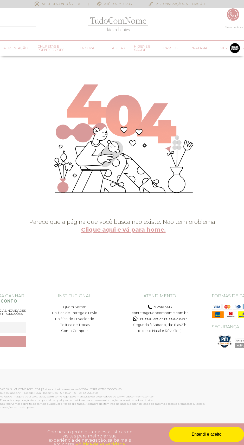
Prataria (199, 48)
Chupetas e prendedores (51, 48)
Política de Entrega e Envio (74, 313)
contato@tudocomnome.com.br (160, 313)
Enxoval (88, 48)
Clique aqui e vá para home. (123, 229)
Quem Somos (74, 307)
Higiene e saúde (142, 48)
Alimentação (15, 48)
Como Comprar (74, 331)
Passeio (170, 48)
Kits (223, 48)
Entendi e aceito (207, 434)
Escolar (116, 48)
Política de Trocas (74, 325)
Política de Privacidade (74, 319)
